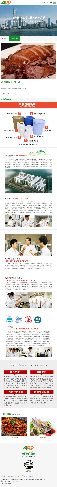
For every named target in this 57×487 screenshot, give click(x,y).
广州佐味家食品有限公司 (28, 476)
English (43, 2)
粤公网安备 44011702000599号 (9, 481)
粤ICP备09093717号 (40, 479)
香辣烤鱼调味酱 (42, 437)
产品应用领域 (14, 38)
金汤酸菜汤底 (14, 437)
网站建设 (4, 483)
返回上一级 (6, 93)
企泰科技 (10, 483)
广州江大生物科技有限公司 (13, 476)
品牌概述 (4, 38)
